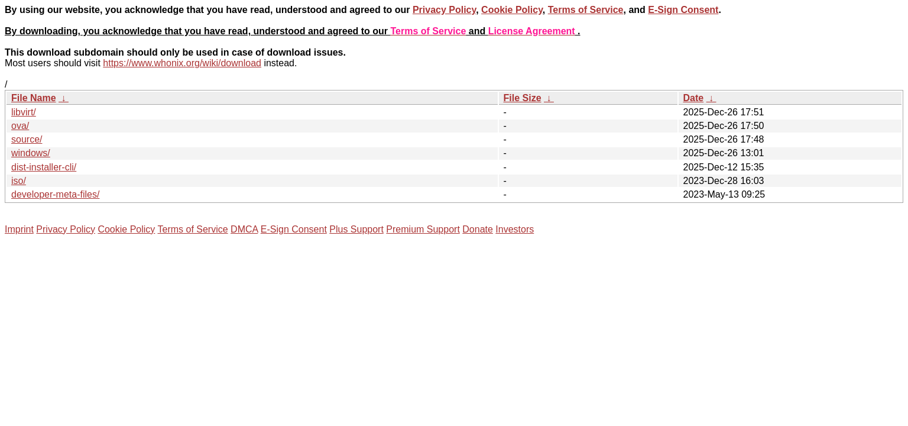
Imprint (19, 229)
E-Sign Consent (683, 10)
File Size (522, 98)
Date (693, 98)
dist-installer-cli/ (43, 167)
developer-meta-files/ (55, 194)
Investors (514, 229)
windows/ (30, 153)
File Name (33, 98)
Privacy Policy (444, 10)
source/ (26, 139)
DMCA (244, 229)
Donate (477, 229)
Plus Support (356, 229)
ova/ (20, 126)
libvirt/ (23, 112)
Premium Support (423, 229)
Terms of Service (586, 10)
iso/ (18, 181)
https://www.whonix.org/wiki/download (182, 63)
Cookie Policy (512, 10)
